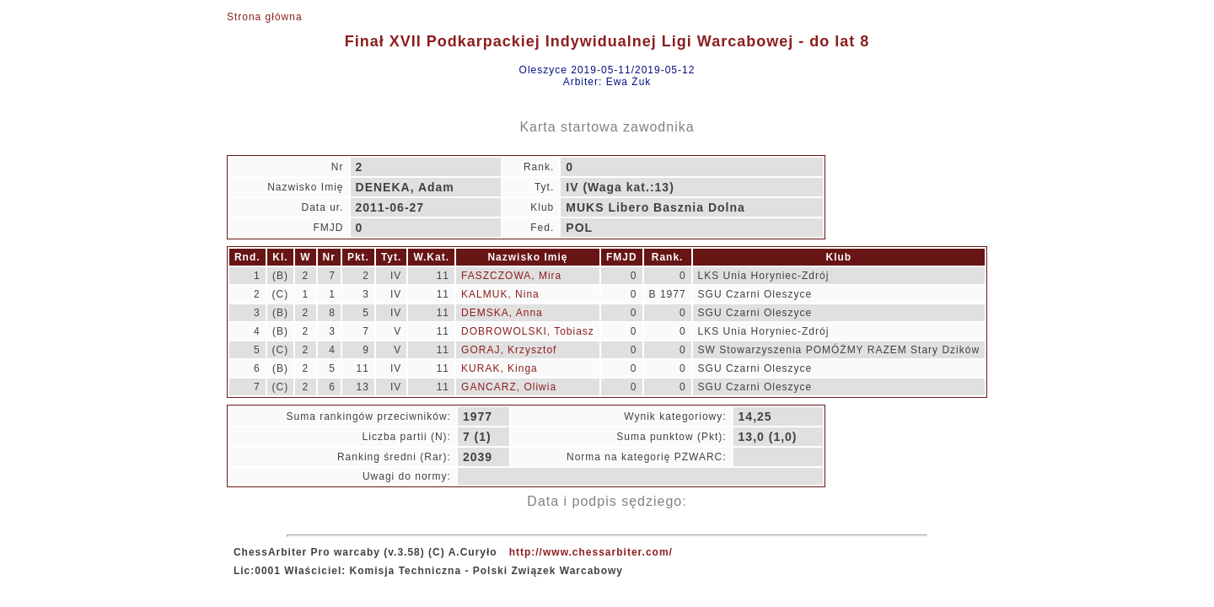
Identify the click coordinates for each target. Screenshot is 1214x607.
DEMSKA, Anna (502, 313)
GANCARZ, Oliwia (508, 387)
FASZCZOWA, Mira (511, 276)
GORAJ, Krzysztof (508, 350)
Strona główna (265, 17)
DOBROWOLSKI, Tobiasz (527, 331)
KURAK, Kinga (499, 368)
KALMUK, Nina (500, 294)
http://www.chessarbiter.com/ (591, 552)
